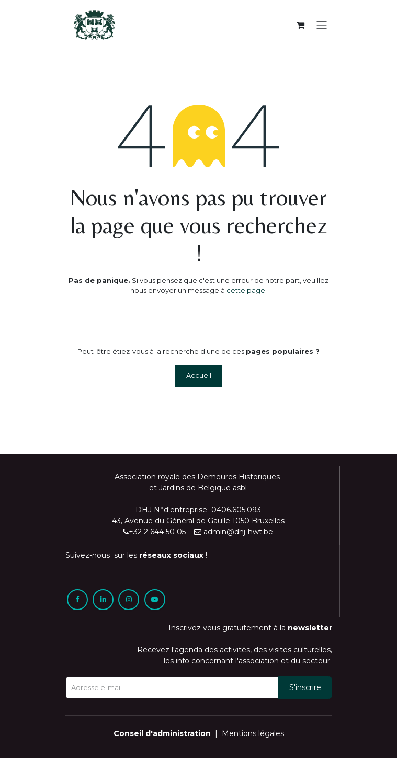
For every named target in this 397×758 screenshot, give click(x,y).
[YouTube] (154, 599)
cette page (245, 290)
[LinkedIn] (103, 599)
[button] (305, 687)
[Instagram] (128, 599)
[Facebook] (77, 599)
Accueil (198, 375)
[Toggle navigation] (321, 25)
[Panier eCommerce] (300, 25)
